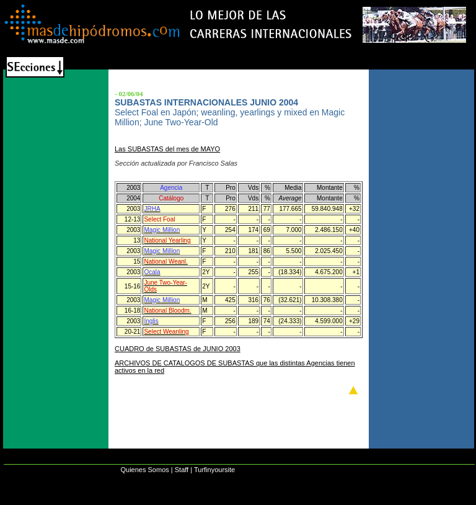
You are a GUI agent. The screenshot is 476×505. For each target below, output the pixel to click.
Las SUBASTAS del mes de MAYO (167, 149)
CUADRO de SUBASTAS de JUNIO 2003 (177, 348)
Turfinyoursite (214, 469)
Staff (181, 469)
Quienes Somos (144, 469)
